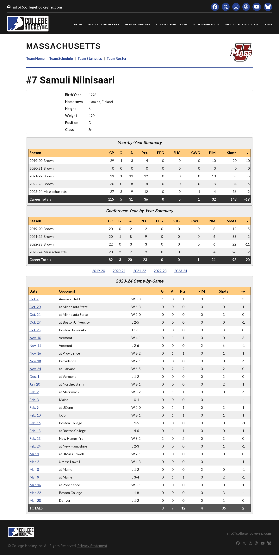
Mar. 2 (34, 462)
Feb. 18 (34, 431)
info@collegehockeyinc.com (37, 7)
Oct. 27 (34, 322)
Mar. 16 (35, 485)
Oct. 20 (34, 307)
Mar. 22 (35, 493)
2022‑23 (160, 271)
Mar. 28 (35, 500)
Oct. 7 (34, 299)
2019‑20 (98, 271)
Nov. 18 (35, 361)
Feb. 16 (34, 423)
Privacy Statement (92, 545)
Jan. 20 (34, 384)
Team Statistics (90, 58)
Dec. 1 (34, 376)
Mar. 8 (34, 469)
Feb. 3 (34, 400)
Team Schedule (61, 58)
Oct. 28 (34, 330)
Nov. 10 (35, 338)
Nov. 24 (35, 369)
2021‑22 (139, 271)
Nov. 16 (35, 353)
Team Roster (117, 58)
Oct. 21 (34, 314)
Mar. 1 (34, 454)
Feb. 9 (34, 407)
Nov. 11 (35, 345)
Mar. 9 (34, 477)
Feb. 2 (34, 392)
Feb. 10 (34, 415)
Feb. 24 (34, 446)
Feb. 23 (34, 438)
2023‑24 (180, 271)
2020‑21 (119, 271)
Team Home (35, 58)
